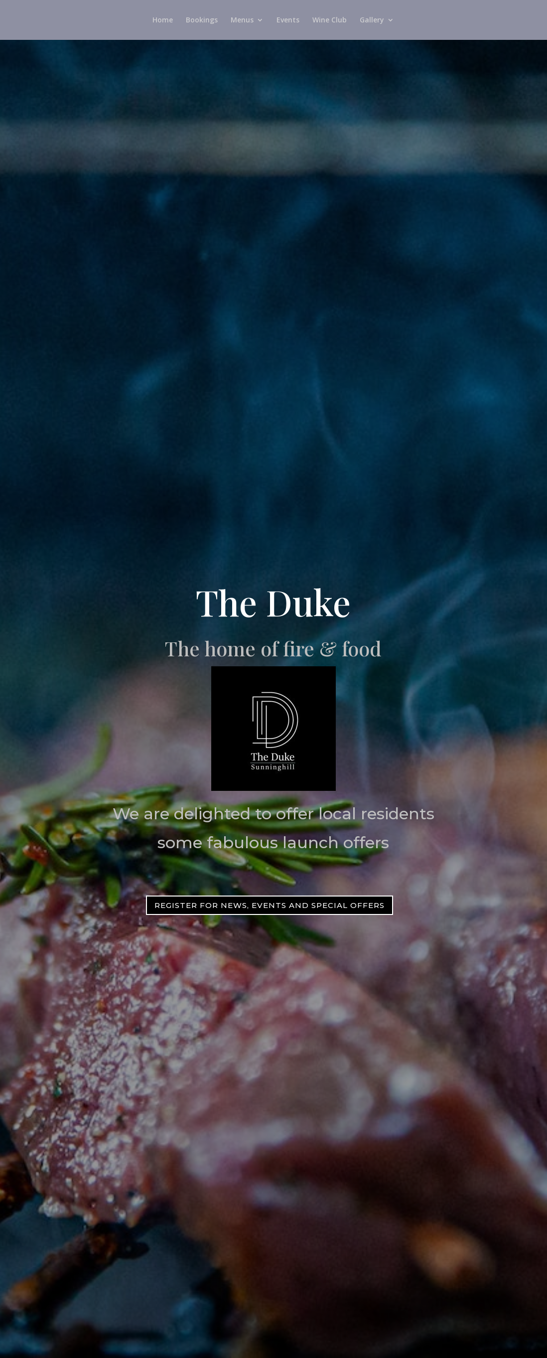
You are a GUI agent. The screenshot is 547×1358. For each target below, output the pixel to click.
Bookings (202, 20)
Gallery (372, 20)
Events (287, 20)
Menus (242, 20)
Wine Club (329, 20)
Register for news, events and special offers (269, 905)
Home (162, 20)
